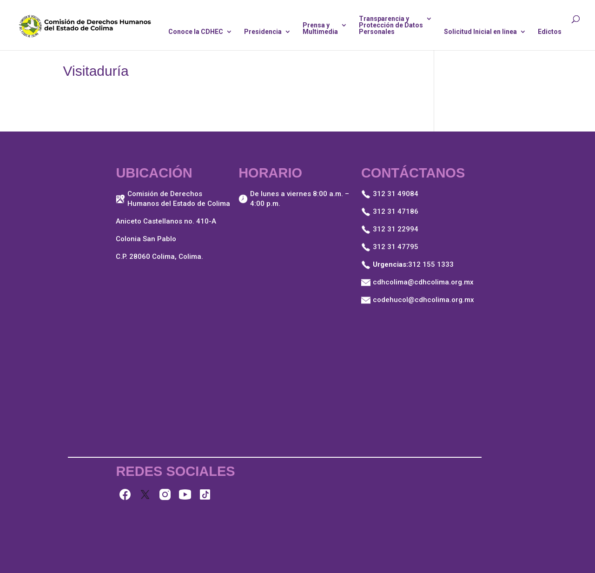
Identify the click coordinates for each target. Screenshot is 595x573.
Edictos (550, 31)
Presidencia (263, 31)
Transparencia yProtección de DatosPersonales (391, 25)
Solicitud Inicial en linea (480, 31)
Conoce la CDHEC (195, 31)
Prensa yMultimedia (320, 28)
